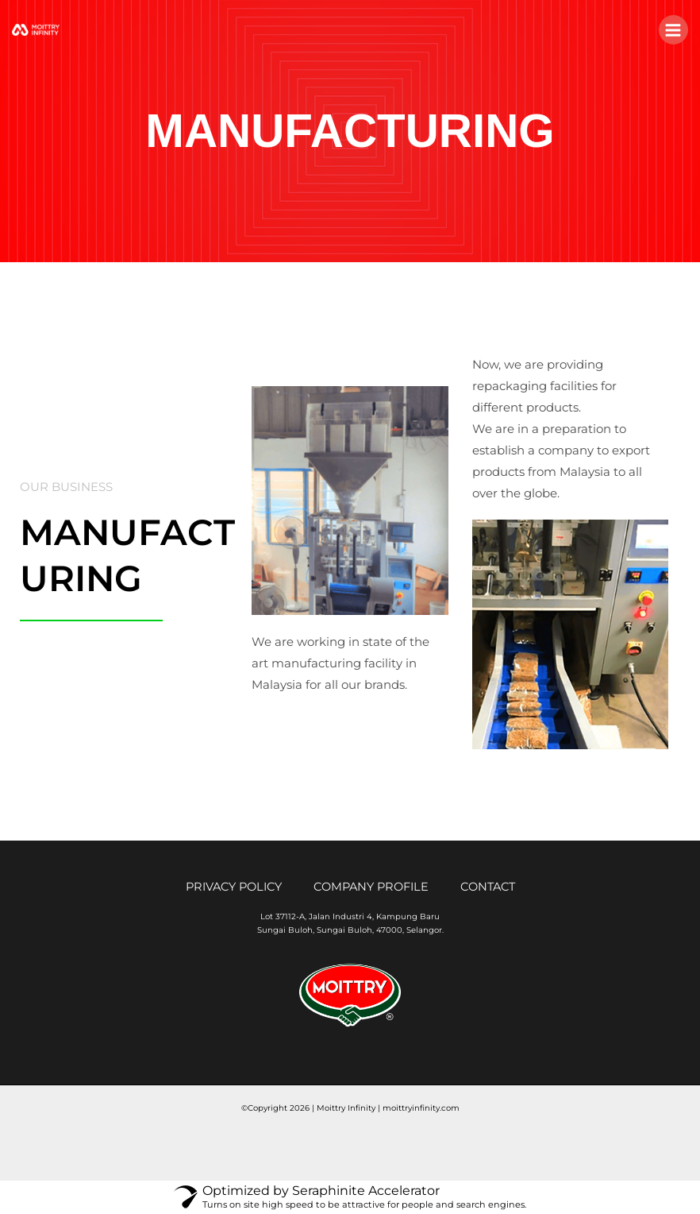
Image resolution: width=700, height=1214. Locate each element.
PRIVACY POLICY (234, 887)
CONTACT (487, 887)
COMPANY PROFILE (371, 887)
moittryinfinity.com (421, 1108)
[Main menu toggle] (673, 29)
